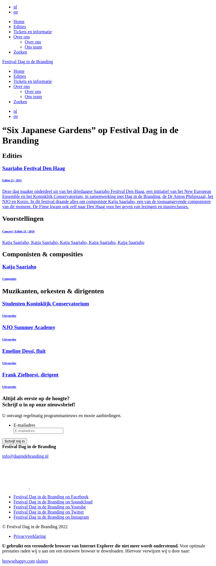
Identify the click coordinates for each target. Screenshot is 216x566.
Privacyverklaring (30, 536)
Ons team (33, 47)
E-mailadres (24, 425)
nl (15, 7)
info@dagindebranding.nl (25, 456)
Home (19, 21)
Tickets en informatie (33, 31)
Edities (20, 26)
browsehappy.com (18, 561)
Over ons (22, 36)
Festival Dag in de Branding (27, 61)
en (16, 12)
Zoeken (20, 52)
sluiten (42, 561)
